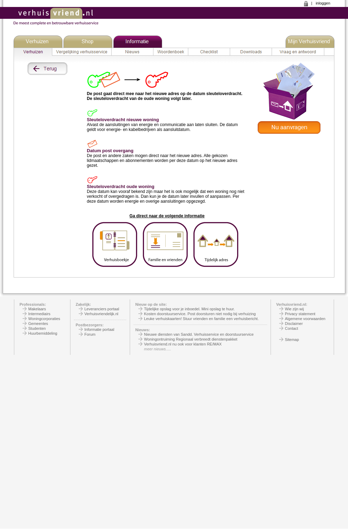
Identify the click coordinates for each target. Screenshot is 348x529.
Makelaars (37, 309)
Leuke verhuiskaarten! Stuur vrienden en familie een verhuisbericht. (201, 319)
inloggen (323, 3)
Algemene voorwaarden (305, 319)
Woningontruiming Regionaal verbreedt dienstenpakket (190, 339)
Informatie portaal (99, 329)
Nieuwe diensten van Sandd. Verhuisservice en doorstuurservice (199, 334)
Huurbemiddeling (42, 333)
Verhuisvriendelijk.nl (101, 314)
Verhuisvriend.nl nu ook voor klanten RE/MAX (183, 344)
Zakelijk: (83, 304)
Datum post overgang (110, 150)
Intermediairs (39, 314)
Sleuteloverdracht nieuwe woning (123, 119)
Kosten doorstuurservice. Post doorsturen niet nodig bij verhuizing (200, 314)
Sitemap (292, 339)
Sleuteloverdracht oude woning (120, 186)
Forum (90, 334)
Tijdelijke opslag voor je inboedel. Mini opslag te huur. (189, 309)
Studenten (37, 328)
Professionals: (33, 304)
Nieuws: (142, 330)
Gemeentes (38, 323)
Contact (291, 328)
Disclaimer (294, 323)
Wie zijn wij (294, 309)
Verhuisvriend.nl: (291, 304)
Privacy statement (300, 314)
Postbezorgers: (90, 325)
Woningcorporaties (44, 319)
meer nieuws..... (157, 349)
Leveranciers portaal (101, 309)
